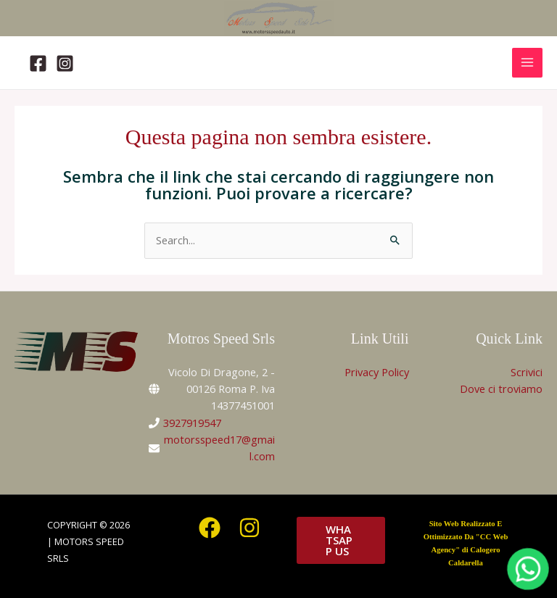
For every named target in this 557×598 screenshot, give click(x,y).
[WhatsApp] (528, 569)
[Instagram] (65, 63)
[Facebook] (38, 63)
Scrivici (526, 372)
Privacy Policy (376, 372)
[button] (341, 540)
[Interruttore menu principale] (527, 63)
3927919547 (192, 422)
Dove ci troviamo (501, 388)
